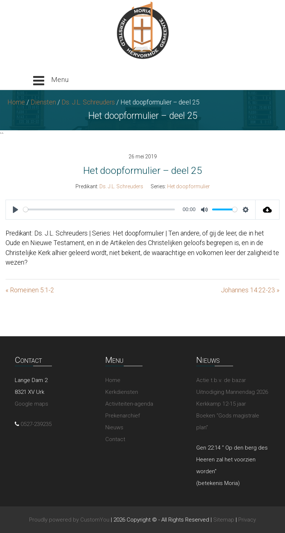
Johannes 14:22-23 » (250, 290)
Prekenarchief (122, 415)
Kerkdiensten (121, 392)
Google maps (31, 403)
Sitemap (223, 519)
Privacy (247, 519)
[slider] (99, 209)
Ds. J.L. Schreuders (88, 102)
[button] (50, 80)
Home (16, 102)
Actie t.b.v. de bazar (221, 380)
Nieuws (114, 427)
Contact (115, 439)
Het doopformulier (188, 186)
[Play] (15, 210)
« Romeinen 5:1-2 (30, 290)
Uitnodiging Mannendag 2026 (232, 392)
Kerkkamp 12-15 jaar (221, 403)
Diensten (43, 102)
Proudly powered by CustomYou (69, 519)
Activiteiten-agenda (129, 403)
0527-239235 (36, 424)
